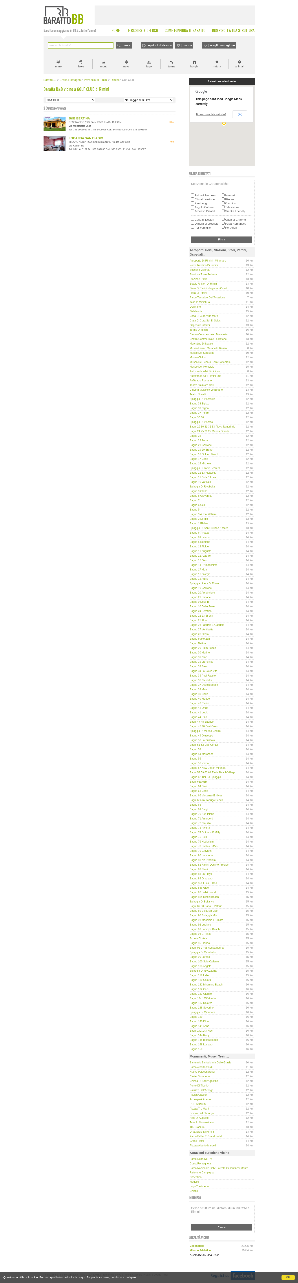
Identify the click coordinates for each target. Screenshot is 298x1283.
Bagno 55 (195, 758)
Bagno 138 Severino (202, 1007)
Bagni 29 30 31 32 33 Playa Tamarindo (212, 426)
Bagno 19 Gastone (201, 588)
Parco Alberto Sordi (201, 1067)
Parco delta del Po (201, 1158)
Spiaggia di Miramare (202, 1012)
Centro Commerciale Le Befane (208, 339)
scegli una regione (222, 45)
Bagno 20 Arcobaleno (202, 592)
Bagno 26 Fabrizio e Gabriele (207, 624)
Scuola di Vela (198, 938)
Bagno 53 (195, 749)
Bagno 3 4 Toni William (203, 514)
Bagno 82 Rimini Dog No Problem (209, 864)
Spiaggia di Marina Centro (205, 731)
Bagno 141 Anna (199, 1026)
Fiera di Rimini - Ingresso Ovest (208, 288)
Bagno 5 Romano (200, 541)
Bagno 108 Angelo (200, 966)
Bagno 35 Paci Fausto (203, 675)
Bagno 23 (195, 435)
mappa (187, 45)
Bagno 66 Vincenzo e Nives (206, 795)
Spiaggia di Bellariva (202, 901)
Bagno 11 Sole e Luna (203, 477)
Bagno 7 (195, 500)
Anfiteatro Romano (201, 380)
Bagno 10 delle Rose (202, 606)
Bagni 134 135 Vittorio (203, 998)
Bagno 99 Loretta (200, 956)
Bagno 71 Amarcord (201, 818)
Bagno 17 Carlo (199, 458)
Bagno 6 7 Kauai (199, 532)
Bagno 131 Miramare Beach (206, 984)
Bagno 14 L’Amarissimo (204, 565)
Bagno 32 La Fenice (201, 661)
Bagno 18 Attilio (199, 578)
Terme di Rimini (199, 329)
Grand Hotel (197, 1140)
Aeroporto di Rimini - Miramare (208, 260)
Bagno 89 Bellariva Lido (204, 910)
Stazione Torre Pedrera (203, 274)
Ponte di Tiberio (199, 1085)
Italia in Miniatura (200, 302)
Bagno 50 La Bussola (202, 740)
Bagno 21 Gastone (201, 445)
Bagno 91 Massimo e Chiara (206, 920)
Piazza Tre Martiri (200, 1108)
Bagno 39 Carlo (199, 694)
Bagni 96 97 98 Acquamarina (207, 947)
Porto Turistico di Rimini (204, 265)
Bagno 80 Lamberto (201, 855)
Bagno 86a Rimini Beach (204, 897)
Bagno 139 (196, 1016)
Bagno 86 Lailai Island (203, 892)
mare (58, 66)
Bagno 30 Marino (200, 652)
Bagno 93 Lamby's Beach (205, 929)
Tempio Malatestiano (202, 1122)
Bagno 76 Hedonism (202, 841)
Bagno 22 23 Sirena (201, 615)
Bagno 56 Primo (199, 763)
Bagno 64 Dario (199, 786)
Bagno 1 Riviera (199, 523)
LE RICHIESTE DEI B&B (142, 30)
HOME (116, 30)
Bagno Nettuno (198, 643)
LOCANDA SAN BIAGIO (86, 138)
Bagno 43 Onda (199, 707)
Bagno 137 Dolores (201, 1003)
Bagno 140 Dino (199, 1021)
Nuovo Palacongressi (202, 1071)
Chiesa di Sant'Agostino (204, 1081)
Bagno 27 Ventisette (201, 629)
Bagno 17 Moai (199, 569)
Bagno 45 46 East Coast (204, 726)
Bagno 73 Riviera (200, 827)
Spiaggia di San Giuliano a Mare (209, 528)
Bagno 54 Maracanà (202, 754)
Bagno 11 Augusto (200, 551)
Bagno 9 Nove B (199, 601)
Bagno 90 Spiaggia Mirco (204, 915)
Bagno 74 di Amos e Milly (205, 832)
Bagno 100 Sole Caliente (204, 961)
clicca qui (79, 1277)
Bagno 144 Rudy (199, 1035)
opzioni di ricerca (160, 45)
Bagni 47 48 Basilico (202, 721)
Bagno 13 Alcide (199, 546)
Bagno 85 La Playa (201, 873)
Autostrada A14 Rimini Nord (206, 371)
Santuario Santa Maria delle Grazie (210, 1062)
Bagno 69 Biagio (199, 809)
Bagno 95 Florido (200, 943)
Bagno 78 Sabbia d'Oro (204, 846)
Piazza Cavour (198, 1094)
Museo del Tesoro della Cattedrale (210, 362)
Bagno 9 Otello (198, 491)
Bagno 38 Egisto (199, 403)
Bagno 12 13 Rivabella (203, 472)
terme (171, 66)
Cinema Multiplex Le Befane (206, 389)
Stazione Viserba (200, 269)
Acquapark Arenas (200, 1099)
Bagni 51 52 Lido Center (204, 744)
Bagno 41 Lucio (199, 712)
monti (103, 66)
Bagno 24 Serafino (201, 611)
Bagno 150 (196, 1049)
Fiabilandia (196, 311)
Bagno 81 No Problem (203, 860)
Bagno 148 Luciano (201, 1044)
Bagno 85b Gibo (199, 887)
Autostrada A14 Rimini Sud (205, 375)
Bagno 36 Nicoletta (201, 680)
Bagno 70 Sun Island (202, 814)
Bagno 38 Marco (199, 689)
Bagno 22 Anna (199, 440)
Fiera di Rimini (198, 292)
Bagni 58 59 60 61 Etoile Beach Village (212, 772)
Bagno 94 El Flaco (200, 933)
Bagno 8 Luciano (200, 537)
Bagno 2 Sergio (199, 518)
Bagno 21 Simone (200, 597)
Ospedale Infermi (200, 325)
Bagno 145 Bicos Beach (204, 1039)
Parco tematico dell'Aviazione (207, 297)
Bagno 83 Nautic (199, 869)
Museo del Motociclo (202, 366)
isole (81, 66)
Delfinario (195, 306)
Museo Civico (198, 357)
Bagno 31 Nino (198, 657)
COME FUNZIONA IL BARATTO (185, 30)
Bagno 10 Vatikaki (200, 482)
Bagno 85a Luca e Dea (203, 883)
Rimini (115, 79)
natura (217, 66)
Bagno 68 (195, 804)
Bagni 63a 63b (198, 781)
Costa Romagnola (200, 1163)
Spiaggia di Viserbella (203, 399)
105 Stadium (197, 1127)
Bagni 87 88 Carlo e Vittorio (206, 906)
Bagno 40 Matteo (200, 698)
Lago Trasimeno (199, 1186)
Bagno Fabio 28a (200, 638)
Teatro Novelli (198, 394)
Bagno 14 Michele (200, 463)
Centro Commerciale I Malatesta (209, 334)
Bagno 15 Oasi (198, 560)
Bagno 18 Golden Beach (204, 454)
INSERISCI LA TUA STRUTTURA (233, 30)
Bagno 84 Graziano (201, 878)
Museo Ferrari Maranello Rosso (208, 348)
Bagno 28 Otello (199, 634)
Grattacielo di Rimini (202, 1131)
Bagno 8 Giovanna (201, 495)
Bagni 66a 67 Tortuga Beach (206, 800)
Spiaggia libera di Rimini (204, 583)
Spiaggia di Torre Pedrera (205, 468)
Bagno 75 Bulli (198, 837)
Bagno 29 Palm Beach (203, 648)
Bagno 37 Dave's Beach (204, 684)
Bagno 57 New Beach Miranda (208, 767)
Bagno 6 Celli (197, 505)
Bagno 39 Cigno (199, 408)
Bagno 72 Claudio (200, 823)
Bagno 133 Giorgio (201, 993)
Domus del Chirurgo (202, 1113)
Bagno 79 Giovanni (201, 850)
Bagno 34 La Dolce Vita (204, 671)
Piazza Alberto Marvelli (203, 1145)
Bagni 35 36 (197, 417)
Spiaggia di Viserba (201, 422)
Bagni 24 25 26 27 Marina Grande (210, 431)
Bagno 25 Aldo (198, 620)
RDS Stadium (198, 1104)
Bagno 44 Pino (198, 717)
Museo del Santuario (202, 352)
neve (126, 66)
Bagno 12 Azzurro (200, 555)
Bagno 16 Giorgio (200, 574)
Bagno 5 (195, 509)
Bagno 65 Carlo (199, 790)
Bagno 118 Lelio (199, 975)
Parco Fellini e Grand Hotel (206, 1136)
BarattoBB (50, 79)
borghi (194, 66)
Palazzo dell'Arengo (202, 1090)
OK (288, 1277)
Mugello (194, 1181)
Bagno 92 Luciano (200, 924)
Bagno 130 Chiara (200, 980)
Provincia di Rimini (96, 79)
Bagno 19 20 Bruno (201, 449)
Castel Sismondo (200, 1076)
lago (149, 66)
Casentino (196, 1177)
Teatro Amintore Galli (202, 385)
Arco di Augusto (199, 1117)
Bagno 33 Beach (199, 666)
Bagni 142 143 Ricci (201, 1030)
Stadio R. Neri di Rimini (204, 283)
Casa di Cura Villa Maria (204, 316)
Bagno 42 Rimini (199, 703)
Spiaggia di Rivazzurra (203, 970)
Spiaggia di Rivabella (202, 486)
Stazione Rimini (199, 279)
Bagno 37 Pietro (199, 412)
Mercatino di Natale (201, 343)
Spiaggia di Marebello (203, 952)
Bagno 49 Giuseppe (201, 735)
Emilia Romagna (70, 79)
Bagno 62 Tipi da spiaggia (205, 777)
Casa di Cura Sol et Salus (205, 320)
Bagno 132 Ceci (199, 989)
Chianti (194, 1191)
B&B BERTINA (79, 118)
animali (239, 66)
